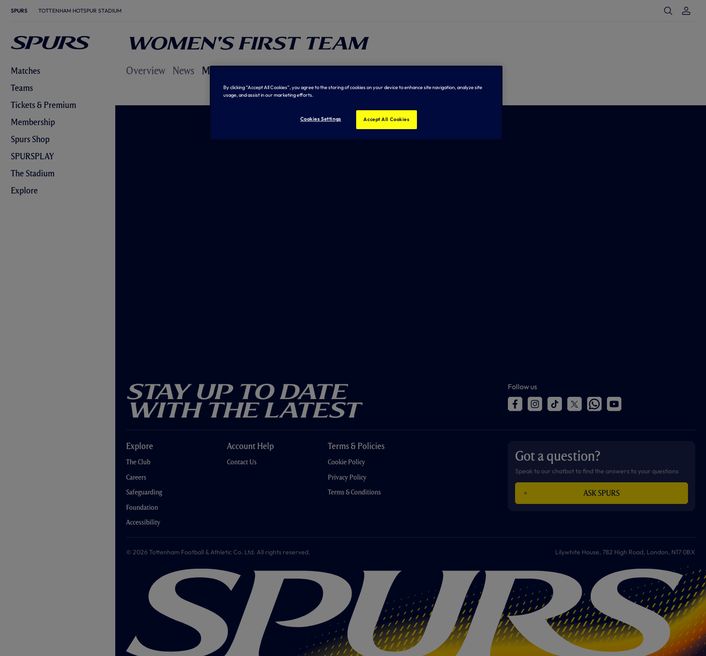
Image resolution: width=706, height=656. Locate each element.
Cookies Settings (320, 119)
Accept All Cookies (386, 119)
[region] (356, 103)
